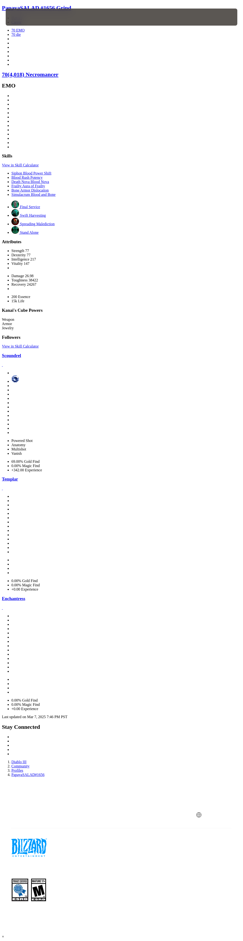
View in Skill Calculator (20, 165)
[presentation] (20, 17)
